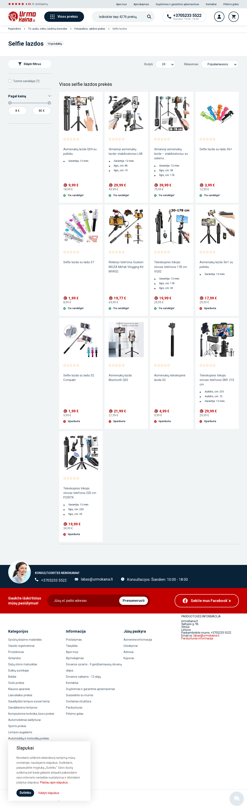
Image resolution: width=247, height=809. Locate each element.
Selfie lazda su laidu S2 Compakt (78, 378)
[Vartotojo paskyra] (219, 17)
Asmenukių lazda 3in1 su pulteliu (216, 264)
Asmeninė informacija (138, 639)
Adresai (129, 652)
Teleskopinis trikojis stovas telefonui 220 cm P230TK (79, 493)
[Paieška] (149, 17)
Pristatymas (74, 639)
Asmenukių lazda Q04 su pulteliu (80, 151)
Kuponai (129, 658)
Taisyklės (72, 645)
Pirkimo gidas (231, 4)
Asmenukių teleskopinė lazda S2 (169, 378)
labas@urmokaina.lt (97, 579)
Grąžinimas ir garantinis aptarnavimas (177, 4)
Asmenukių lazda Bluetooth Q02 (120, 378)
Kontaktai (211, 4)
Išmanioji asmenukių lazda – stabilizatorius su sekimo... (171, 153)
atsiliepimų (41, 4)
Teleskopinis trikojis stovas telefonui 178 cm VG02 (170, 266)
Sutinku (25, 793)
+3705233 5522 (54, 580)
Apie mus (121, 4)
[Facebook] (207, 600)
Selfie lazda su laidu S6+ (216, 149)
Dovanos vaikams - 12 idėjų (83, 676)
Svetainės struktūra (78, 701)
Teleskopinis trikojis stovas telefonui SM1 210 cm (217, 380)
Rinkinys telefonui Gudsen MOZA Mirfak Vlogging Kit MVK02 (126, 266)
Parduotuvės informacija (197, 638)
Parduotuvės (74, 707)
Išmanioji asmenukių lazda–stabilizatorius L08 (125, 151)
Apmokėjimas (141, 4)
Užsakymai (131, 645)
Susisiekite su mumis (79, 695)
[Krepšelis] (234, 17)
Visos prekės (64, 17)
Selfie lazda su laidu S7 (78, 262)
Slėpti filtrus (29, 64)
